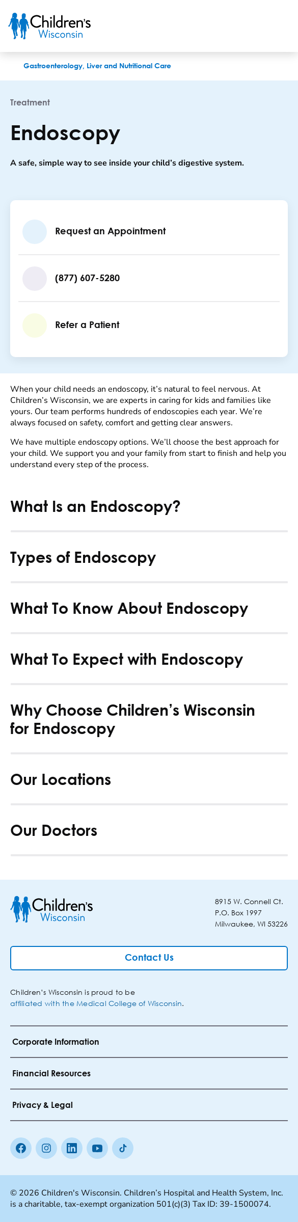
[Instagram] (46, 1148)
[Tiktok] (122, 1148)
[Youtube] (97, 1148)
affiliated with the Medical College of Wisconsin (96, 1003)
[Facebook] (21, 1148)
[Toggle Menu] (277, 26)
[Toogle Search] (251, 26)
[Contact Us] (149, 958)
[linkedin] (72, 1148)
